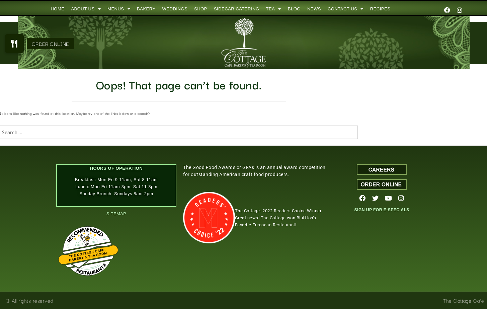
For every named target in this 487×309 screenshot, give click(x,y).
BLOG (294, 8)
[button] (14, 43)
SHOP (200, 8)
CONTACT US (345, 8)
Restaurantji (91, 266)
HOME (57, 8)
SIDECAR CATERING (236, 8)
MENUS (118, 8)
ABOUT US (86, 8)
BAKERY (146, 8)
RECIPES (380, 8)
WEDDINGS (175, 8)
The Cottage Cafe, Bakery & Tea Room (87, 255)
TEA (273, 8)
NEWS (314, 8)
